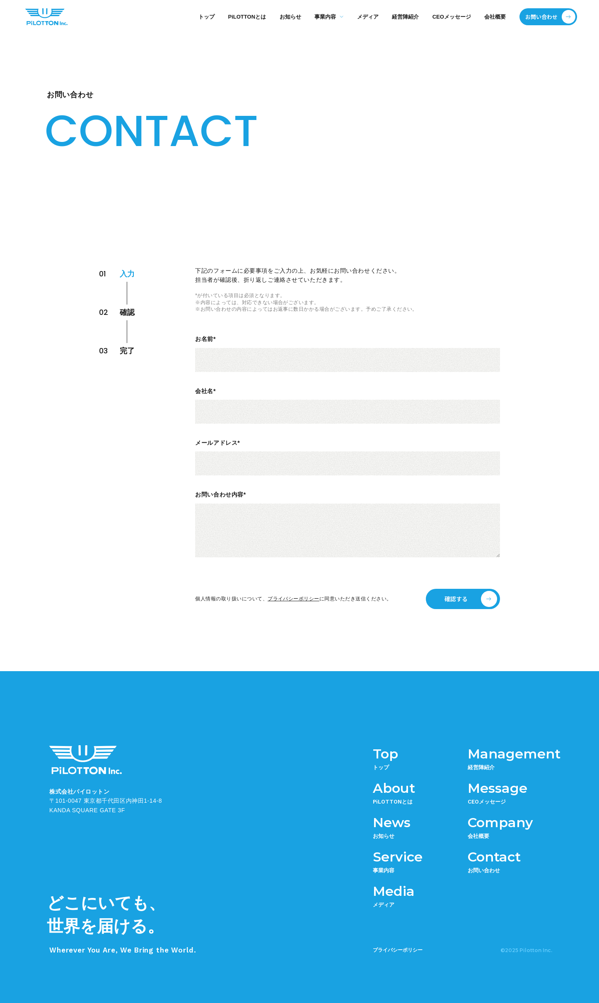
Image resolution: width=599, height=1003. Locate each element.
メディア (368, 17)
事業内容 (325, 17)
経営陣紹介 (405, 17)
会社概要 (495, 17)
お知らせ (290, 17)
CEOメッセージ (451, 17)
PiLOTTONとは (247, 17)
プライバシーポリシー (293, 599)
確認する (456, 599)
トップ (206, 17)
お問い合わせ (541, 17)
